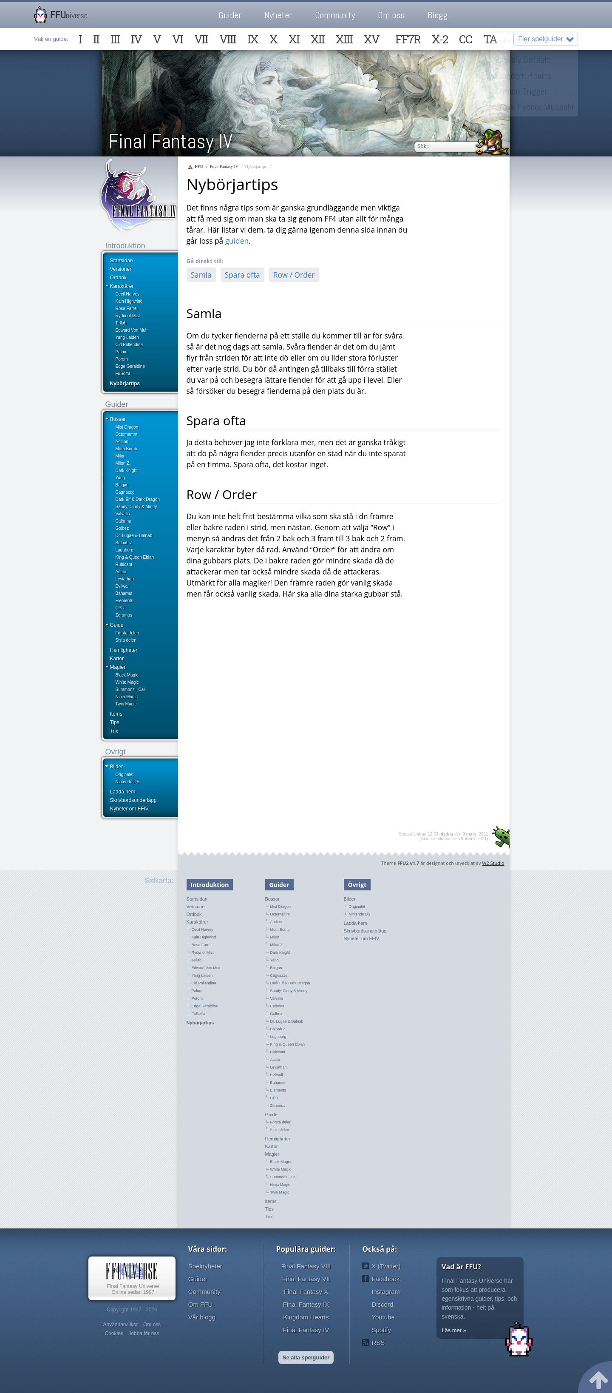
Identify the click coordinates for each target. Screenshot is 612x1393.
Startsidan (121, 261)
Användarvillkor (120, 1325)
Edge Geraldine (130, 366)
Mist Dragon (127, 427)
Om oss (391, 15)
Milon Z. (123, 463)
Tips (114, 722)
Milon (121, 456)
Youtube (383, 1317)
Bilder (116, 767)
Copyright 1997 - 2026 (132, 1310)
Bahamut (124, 593)
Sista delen (126, 640)
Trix (114, 731)
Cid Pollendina (129, 344)
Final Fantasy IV (170, 141)
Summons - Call (131, 689)
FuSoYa (123, 373)
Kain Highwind (129, 301)
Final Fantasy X (306, 1291)
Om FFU (200, 1304)
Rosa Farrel (127, 308)
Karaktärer (122, 286)
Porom (122, 359)
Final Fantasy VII (306, 1278)
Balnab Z (124, 542)
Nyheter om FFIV (129, 809)
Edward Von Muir (132, 330)
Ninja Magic (127, 696)
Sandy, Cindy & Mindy (136, 506)
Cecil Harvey (128, 294)
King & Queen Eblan (135, 557)
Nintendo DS (128, 781)
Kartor (117, 659)
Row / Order (294, 275)
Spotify (381, 1329)
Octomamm (127, 434)
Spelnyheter (205, 1266)
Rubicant (124, 564)
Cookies (114, 1333)
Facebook (385, 1278)
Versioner (121, 269)
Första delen (127, 633)
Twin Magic (126, 704)
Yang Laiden (127, 337)
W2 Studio (493, 863)
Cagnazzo (125, 492)
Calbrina (123, 521)
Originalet (125, 774)
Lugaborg (124, 550)
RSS (378, 1342)
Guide (117, 625)
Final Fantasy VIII (306, 1266)
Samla (201, 275)
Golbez (122, 528)
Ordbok (118, 278)
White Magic (127, 682)
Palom (122, 352)
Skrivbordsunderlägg (133, 800)
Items (116, 714)
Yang (120, 477)
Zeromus (124, 615)
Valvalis (123, 514)
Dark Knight (127, 470)
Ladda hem (123, 792)
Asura (121, 571)
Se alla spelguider (306, 1357)
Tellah (121, 323)
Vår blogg (201, 1317)
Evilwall (123, 586)
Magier (118, 667)
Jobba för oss (143, 1333)
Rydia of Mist (128, 315)
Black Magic (127, 675)
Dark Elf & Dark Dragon (138, 499)
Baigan (122, 485)
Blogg (437, 15)
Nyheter (278, 15)
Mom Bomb (126, 448)
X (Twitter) (385, 1266)
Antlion (122, 441)
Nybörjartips (125, 384)
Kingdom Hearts (306, 1317)
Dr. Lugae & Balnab (134, 535)
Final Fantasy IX (306, 1304)
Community (335, 15)
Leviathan (125, 579)
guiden (237, 241)
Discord (382, 1304)
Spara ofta (242, 275)
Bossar (118, 419)
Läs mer (452, 1330)
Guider (229, 15)
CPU (120, 608)
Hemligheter (124, 650)
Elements (124, 600)
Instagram (385, 1291)
